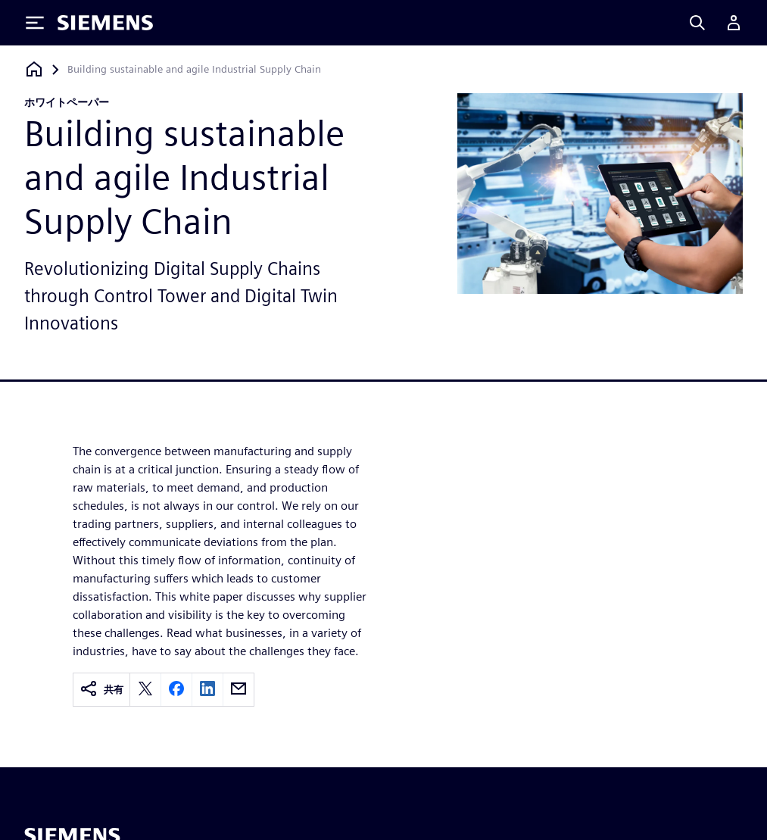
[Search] (697, 23)
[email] (238, 689)
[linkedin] (207, 689)
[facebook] (176, 689)
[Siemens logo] (105, 22)
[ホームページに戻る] (34, 69)
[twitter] (145, 689)
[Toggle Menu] (34, 22)
